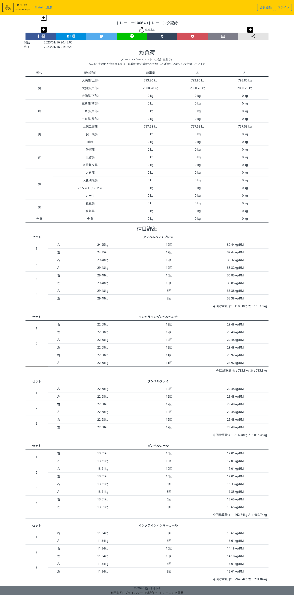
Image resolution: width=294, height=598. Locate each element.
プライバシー (134, 593)
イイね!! (147, 29)
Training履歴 (43, 7)
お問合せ (151, 593)
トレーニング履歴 (171, 593)
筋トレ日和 (152, 588)
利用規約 (117, 593)
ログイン (283, 7)
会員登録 (266, 7)
